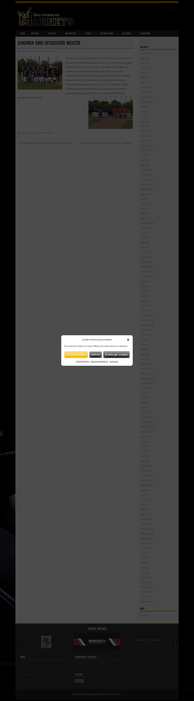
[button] (128, 339)
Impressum (113, 361)
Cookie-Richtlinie (82, 361)
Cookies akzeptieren (76, 354)
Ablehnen (95, 354)
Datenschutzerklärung (99, 361)
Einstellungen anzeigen (116, 354)
